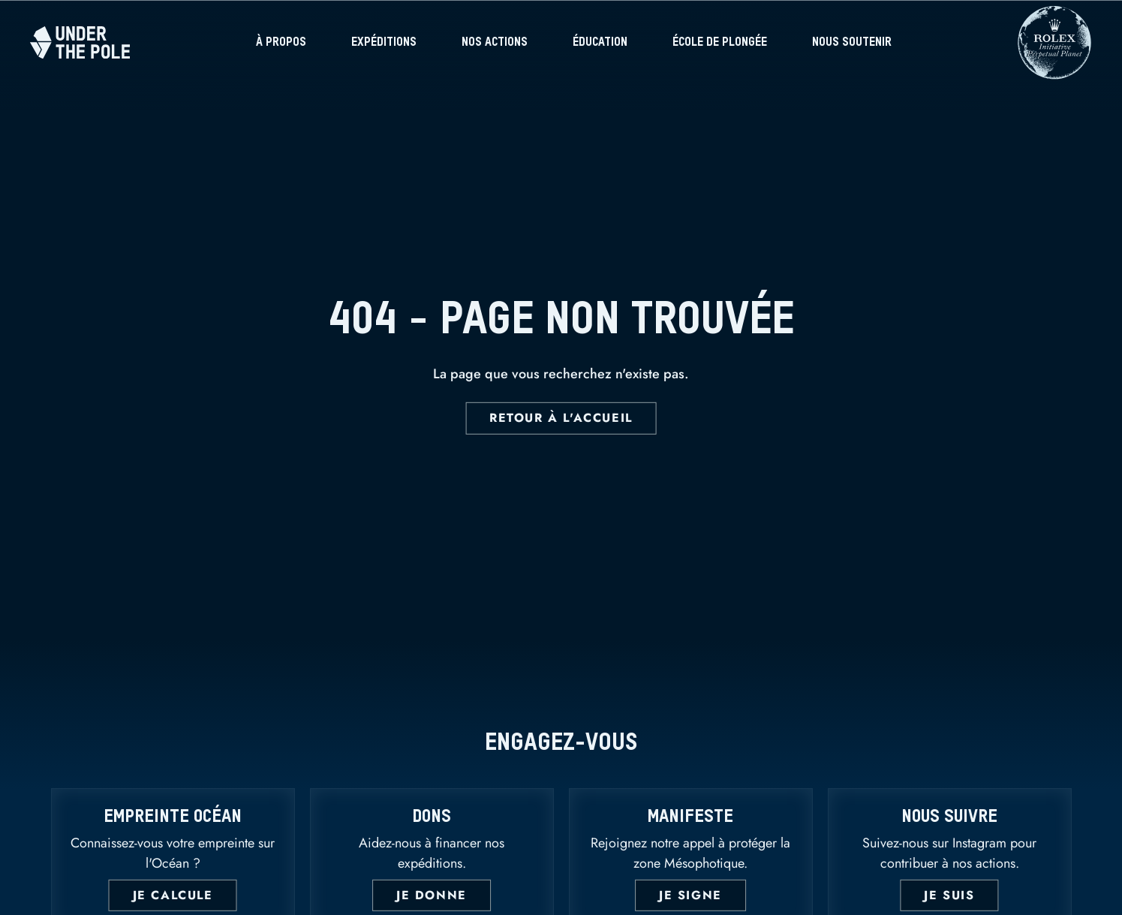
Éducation (600, 43)
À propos (281, 43)
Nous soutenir (852, 43)
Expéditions (384, 43)
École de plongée (719, 43)
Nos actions (495, 43)
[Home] (80, 42)
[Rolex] (1054, 71)
